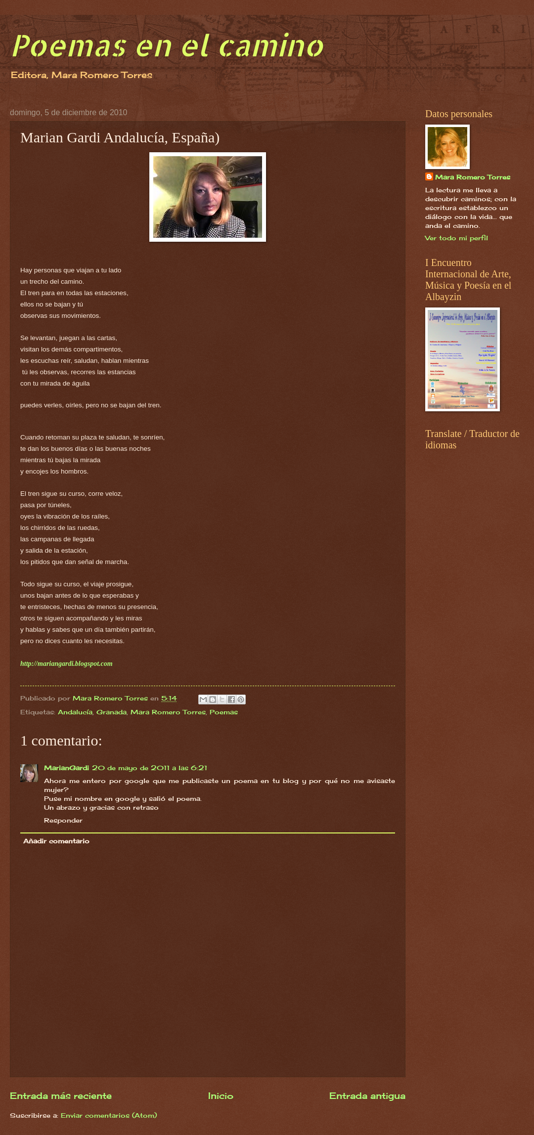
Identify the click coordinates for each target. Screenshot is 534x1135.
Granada (111, 712)
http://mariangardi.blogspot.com (66, 663)
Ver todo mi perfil (456, 238)
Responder (63, 820)
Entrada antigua (367, 1095)
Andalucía (75, 712)
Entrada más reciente (61, 1095)
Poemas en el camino (166, 45)
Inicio (220, 1095)
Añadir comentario (56, 841)
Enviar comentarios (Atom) (109, 1115)
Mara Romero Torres (168, 712)
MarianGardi (66, 768)
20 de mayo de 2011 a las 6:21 (149, 768)
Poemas (224, 712)
